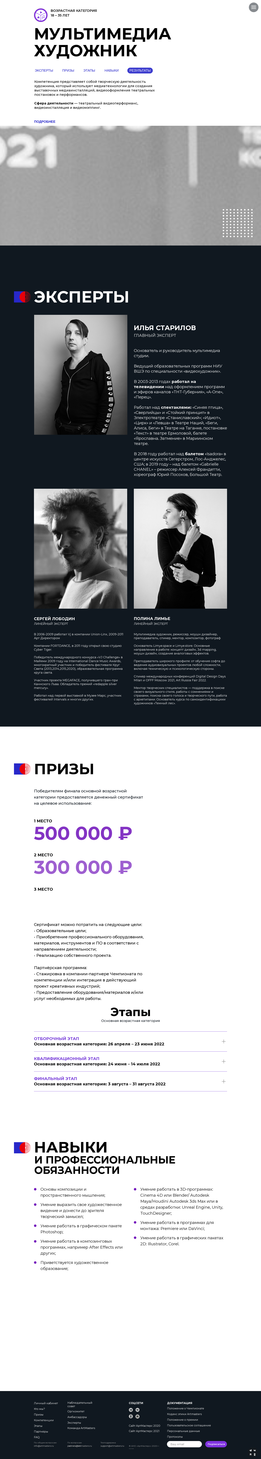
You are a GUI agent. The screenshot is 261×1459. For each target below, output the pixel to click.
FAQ (37, 1437)
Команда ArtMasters (81, 1428)
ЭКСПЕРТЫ (44, 70)
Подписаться (216, 1444)
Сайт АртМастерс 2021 (144, 1431)
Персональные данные (183, 1431)
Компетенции (44, 1420)
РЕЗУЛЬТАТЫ (140, 70)
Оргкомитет (75, 1411)
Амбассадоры (77, 1417)
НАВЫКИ (112, 70)
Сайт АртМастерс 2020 (144, 1425)
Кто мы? (39, 1409)
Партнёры (41, 1431)
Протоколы (175, 1436)
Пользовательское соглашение (189, 1425)
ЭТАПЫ (89, 70)
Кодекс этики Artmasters (184, 1414)
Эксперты (74, 1422)
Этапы (38, 1426)
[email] (184, 1444)
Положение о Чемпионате (185, 1408)
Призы (38, 1414)
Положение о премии (182, 1419)
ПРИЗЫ (68, 70)
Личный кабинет (46, 1403)
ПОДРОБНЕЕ (44, 121)
